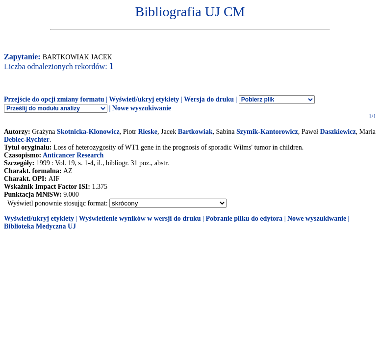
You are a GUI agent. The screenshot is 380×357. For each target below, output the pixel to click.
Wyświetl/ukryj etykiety (144, 99)
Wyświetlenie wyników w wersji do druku (140, 218)
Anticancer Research (73, 155)
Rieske (147, 131)
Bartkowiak (195, 131)
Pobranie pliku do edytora (243, 218)
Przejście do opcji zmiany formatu (54, 99)
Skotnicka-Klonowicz (88, 131)
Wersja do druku (209, 99)
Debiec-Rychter (27, 139)
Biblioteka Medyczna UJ (40, 226)
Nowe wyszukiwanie (141, 108)
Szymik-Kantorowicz (267, 131)
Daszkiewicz (338, 131)
